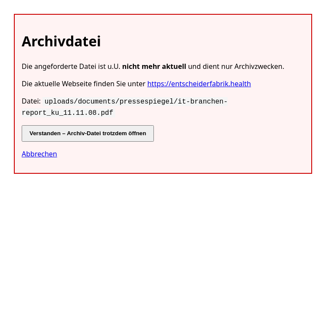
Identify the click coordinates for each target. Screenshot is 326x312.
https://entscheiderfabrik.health (199, 83)
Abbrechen (39, 152)
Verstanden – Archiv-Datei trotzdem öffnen (87, 131)
